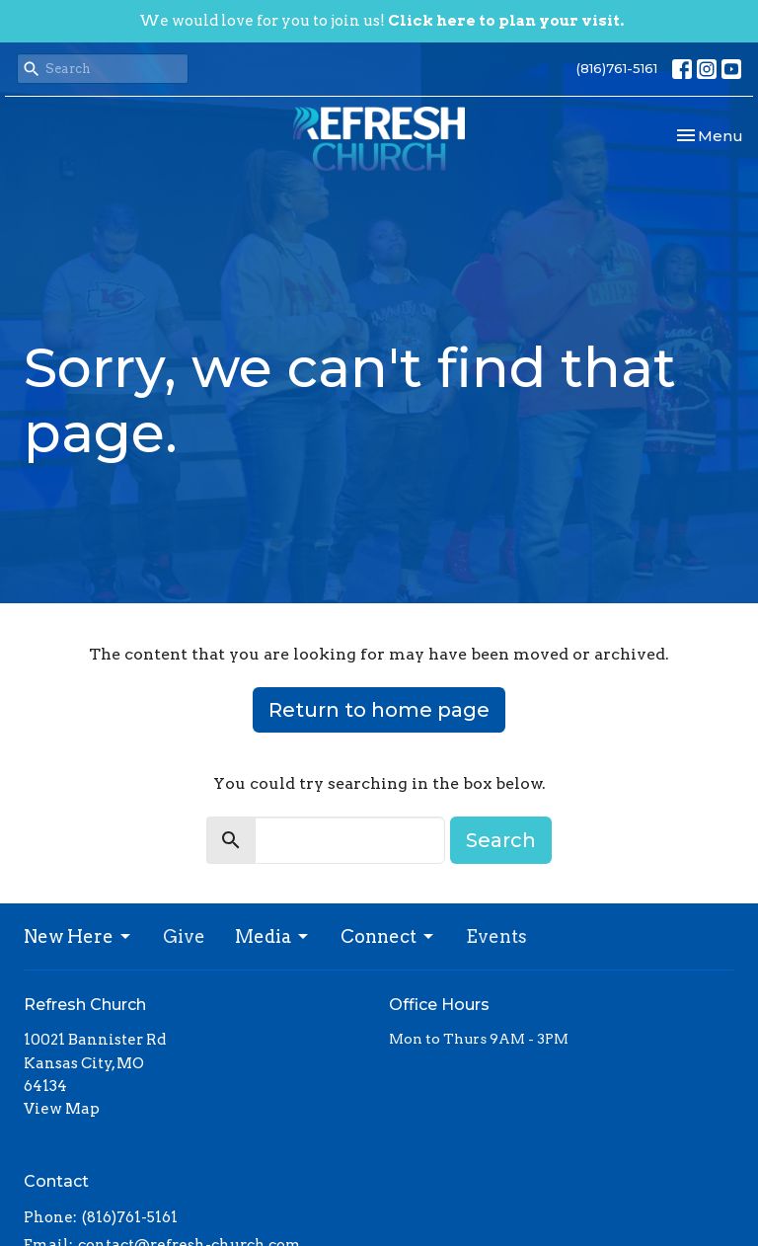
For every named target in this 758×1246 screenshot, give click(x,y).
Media (273, 936)
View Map (62, 1109)
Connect (388, 936)
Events (496, 936)
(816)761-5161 (616, 68)
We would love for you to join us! (381, 21)
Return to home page (379, 710)
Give (184, 936)
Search (501, 840)
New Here (78, 936)
